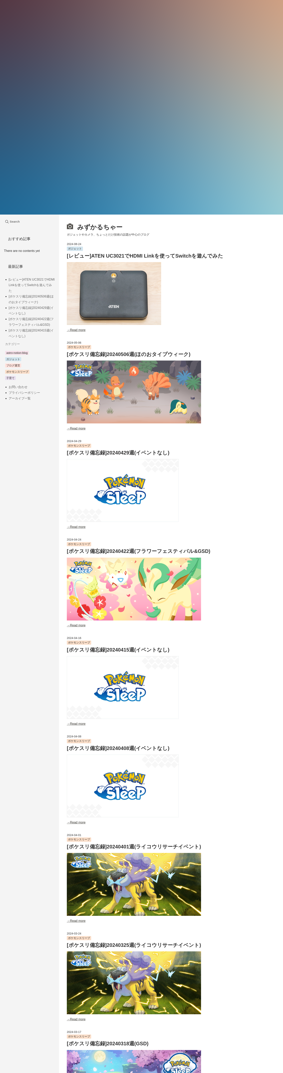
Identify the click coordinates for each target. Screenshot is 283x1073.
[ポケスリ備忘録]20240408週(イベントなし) (118, 748)
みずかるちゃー (94, 226)
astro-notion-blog (17, 352)
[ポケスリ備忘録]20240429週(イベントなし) (118, 452)
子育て (10, 378)
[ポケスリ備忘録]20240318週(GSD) (107, 1043)
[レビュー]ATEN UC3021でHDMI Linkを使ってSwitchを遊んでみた (145, 256)
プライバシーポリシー (24, 392)
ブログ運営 (13, 365)
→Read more (76, 330)
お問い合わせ (18, 387)
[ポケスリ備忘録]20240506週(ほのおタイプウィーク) (128, 354)
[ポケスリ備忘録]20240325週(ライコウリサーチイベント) (134, 945)
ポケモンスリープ (79, 347)
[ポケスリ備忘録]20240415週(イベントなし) (118, 650)
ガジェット (75, 248)
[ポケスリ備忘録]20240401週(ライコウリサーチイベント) (134, 846)
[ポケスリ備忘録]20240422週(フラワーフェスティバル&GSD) (138, 551)
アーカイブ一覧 (20, 398)
